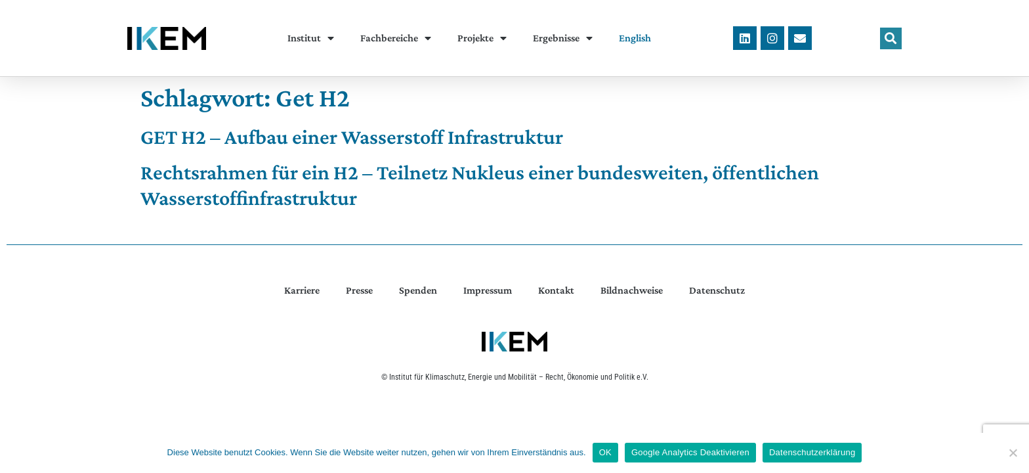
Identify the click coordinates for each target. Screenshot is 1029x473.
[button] (891, 38)
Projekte (482, 38)
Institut (310, 38)
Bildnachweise (631, 290)
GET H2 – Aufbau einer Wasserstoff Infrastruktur (351, 136)
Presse (359, 290)
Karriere (302, 290)
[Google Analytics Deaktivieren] (1012, 452)
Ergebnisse (563, 38)
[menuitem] (635, 38)
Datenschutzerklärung (812, 452)
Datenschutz (717, 290)
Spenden (418, 290)
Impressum (487, 290)
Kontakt (556, 290)
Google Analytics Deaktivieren (690, 452)
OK (605, 452)
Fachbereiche (395, 38)
